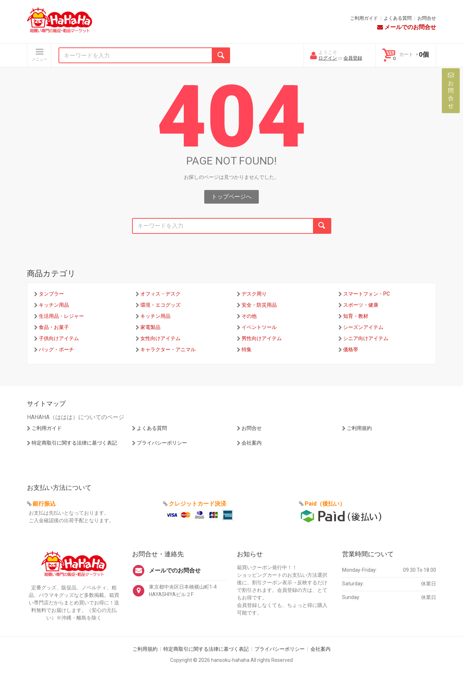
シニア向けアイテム (365, 338)
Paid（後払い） (325, 503)
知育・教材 (355, 316)
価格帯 (350, 349)
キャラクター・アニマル (168, 349)
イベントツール (259, 327)
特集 (247, 349)
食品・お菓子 (54, 327)
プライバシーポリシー (162, 443)
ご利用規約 (359, 428)
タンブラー (51, 294)
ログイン (327, 58)
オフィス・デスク (160, 294)
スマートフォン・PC (366, 294)
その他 (249, 316)
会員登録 (352, 58)
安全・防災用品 (259, 305)
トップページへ (231, 196)
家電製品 (150, 327)
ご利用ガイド (364, 18)
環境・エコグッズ (160, 305)
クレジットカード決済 (197, 503)
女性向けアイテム (160, 338)
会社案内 (252, 443)
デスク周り (254, 294)
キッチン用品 (54, 305)
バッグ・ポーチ (56, 349)
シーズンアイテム (363, 327)
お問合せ (426, 18)
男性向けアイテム (262, 338)
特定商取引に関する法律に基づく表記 (74, 443)
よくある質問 (398, 18)
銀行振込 (44, 503)
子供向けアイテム (59, 338)
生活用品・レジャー (61, 316)
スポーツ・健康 (360, 305)
